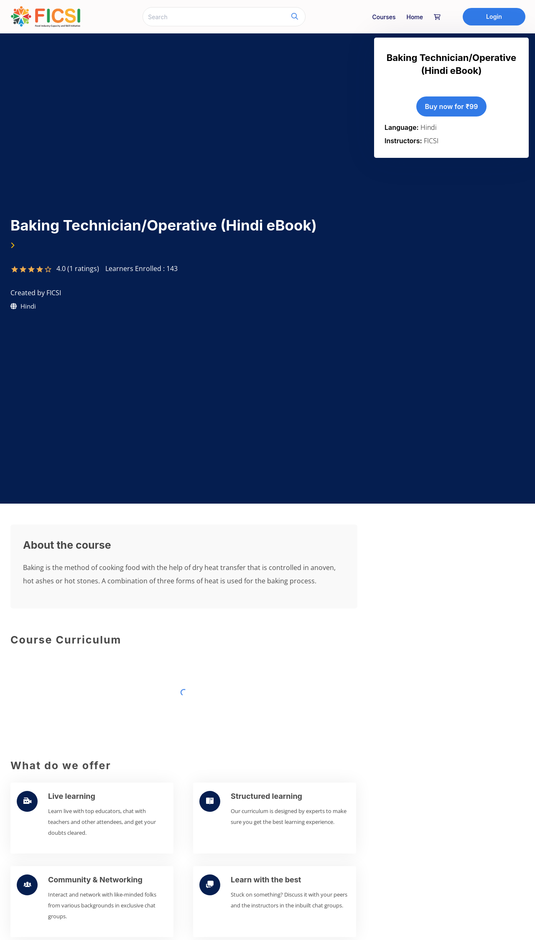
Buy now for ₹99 (451, 106)
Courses (384, 16)
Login (494, 16)
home (414, 16)
